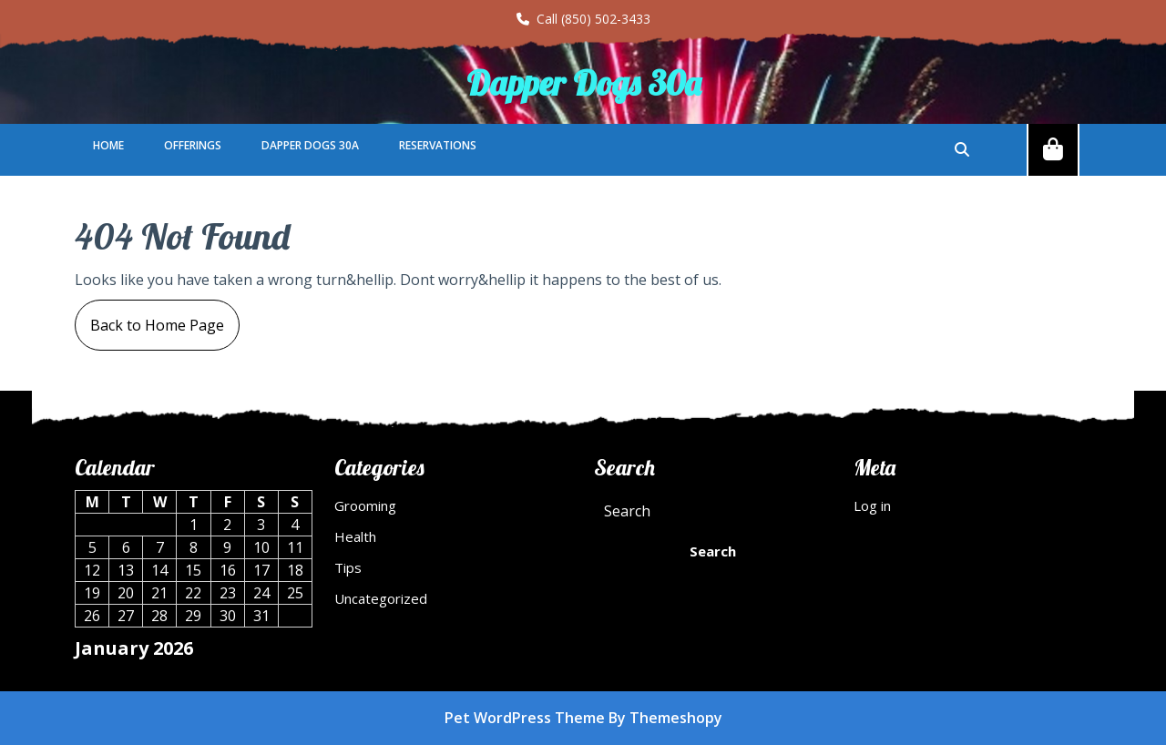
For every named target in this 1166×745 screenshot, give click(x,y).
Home (108, 145)
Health (355, 536)
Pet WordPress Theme (525, 718)
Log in (872, 505)
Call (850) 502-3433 (583, 18)
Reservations (437, 145)
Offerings (192, 145)
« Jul (89, 680)
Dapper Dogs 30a (583, 83)
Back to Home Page (149, 317)
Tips (348, 567)
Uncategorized (380, 598)
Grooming (365, 505)
